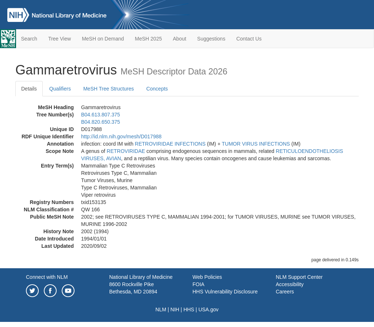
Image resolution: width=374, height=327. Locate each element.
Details (29, 89)
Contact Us (249, 39)
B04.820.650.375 (100, 122)
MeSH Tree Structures (108, 89)
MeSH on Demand (103, 39)
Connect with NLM (47, 277)
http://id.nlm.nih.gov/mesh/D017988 (121, 136)
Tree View (59, 39)
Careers (285, 292)
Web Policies (207, 277)
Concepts (157, 89)
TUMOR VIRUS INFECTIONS (256, 144)
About (179, 39)
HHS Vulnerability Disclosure (224, 292)
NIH (175, 309)
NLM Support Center (299, 277)
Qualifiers (60, 89)
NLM (161, 309)
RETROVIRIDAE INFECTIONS (170, 144)
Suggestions (211, 39)
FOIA (198, 284)
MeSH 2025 (148, 39)
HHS (188, 309)
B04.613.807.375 (100, 115)
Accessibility (290, 284)
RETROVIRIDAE (126, 151)
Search (29, 39)
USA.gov (208, 309)
